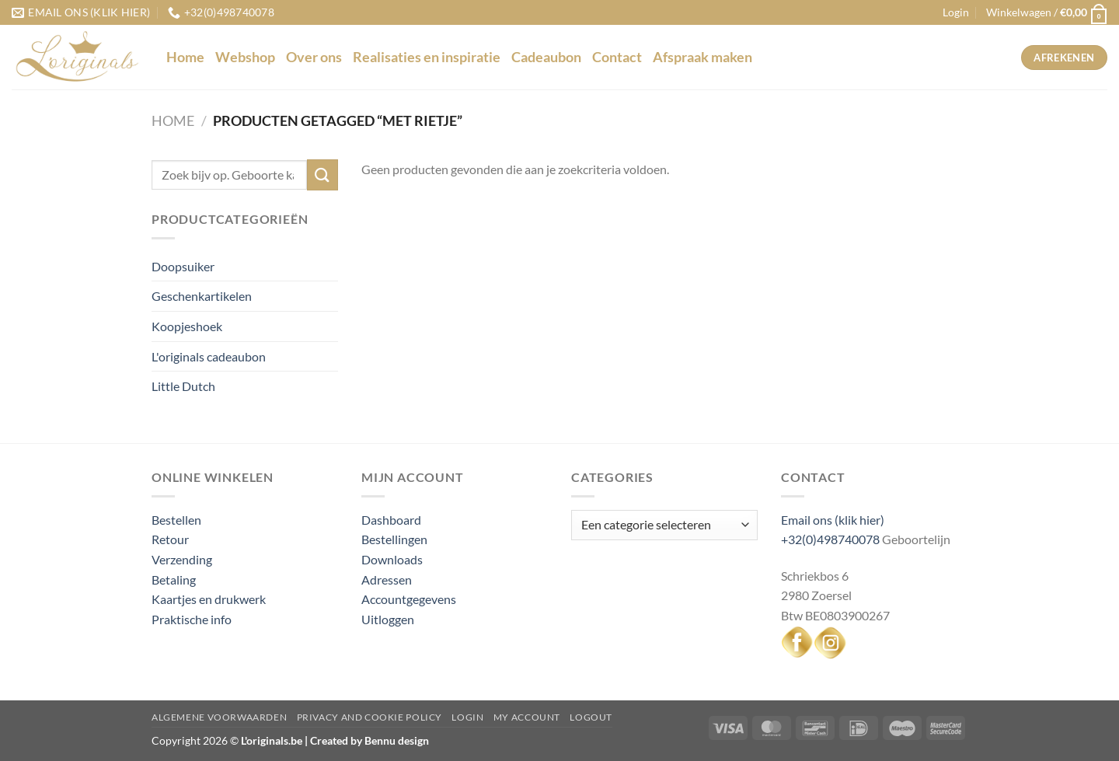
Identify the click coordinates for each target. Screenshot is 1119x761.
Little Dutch (183, 386)
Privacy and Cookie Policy (369, 717)
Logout (591, 717)
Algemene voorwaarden (219, 717)
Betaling (174, 579)
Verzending (182, 559)
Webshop (245, 57)
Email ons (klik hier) (832, 519)
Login (467, 717)
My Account (526, 717)
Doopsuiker (183, 266)
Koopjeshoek (187, 326)
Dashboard (391, 519)
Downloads (392, 559)
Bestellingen (394, 539)
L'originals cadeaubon (209, 356)
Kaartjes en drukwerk (209, 599)
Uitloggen (387, 619)
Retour (170, 539)
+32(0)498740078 (830, 539)
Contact (617, 57)
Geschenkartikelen (202, 295)
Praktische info (192, 619)
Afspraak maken (702, 57)
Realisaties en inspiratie (426, 57)
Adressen (386, 579)
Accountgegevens (408, 599)
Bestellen (176, 519)
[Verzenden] (322, 174)
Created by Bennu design (368, 740)
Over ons (314, 57)
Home (185, 57)
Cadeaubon (546, 57)
